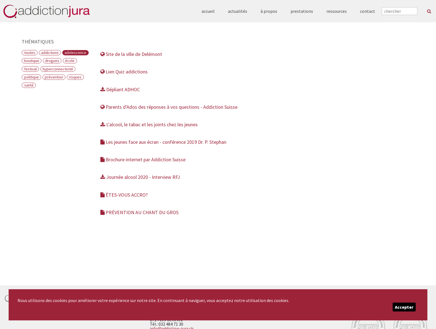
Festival (30, 68)
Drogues (52, 60)
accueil (208, 11)
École (70, 60)
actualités (237, 11)
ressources (336, 11)
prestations (302, 11)
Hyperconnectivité (58, 68)
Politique (31, 77)
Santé (29, 85)
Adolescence (75, 52)
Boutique (31, 60)
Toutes (29, 52)
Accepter (404, 307)
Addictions (50, 52)
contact (367, 11)
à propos (269, 11)
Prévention (54, 77)
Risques (75, 77)
